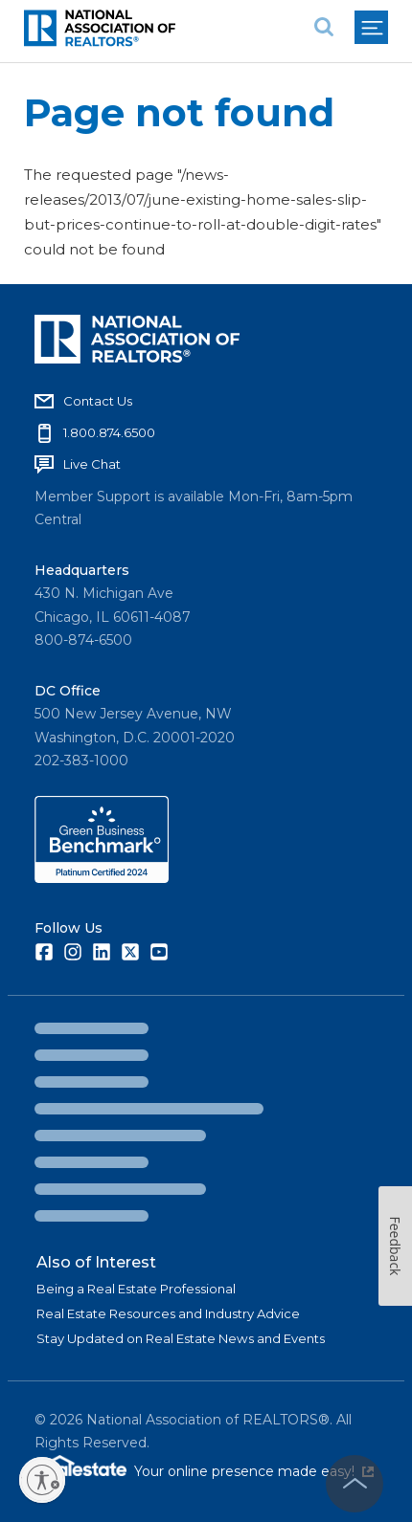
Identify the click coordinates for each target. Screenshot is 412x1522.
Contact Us (97, 400)
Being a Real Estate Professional (136, 1288)
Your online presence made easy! (254, 1471)
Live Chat (92, 464)
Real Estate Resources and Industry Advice (168, 1313)
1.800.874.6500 (109, 432)
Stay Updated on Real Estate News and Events (180, 1338)
